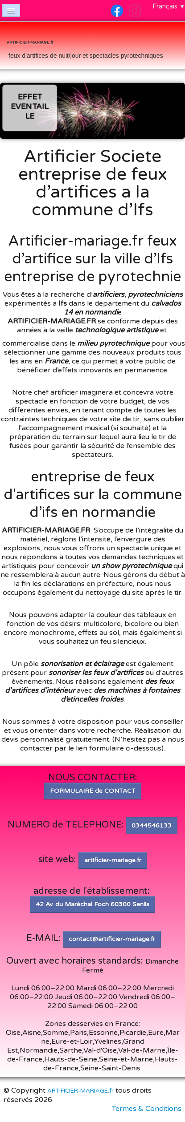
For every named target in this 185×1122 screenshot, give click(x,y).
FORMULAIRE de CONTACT (93, 791)
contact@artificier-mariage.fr (112, 939)
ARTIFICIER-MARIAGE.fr (80, 1090)
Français (168, 6)
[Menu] (11, 10)
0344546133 (152, 825)
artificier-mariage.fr (112, 860)
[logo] (85, 46)
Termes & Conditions (146, 1108)
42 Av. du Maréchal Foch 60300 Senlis (92, 904)
